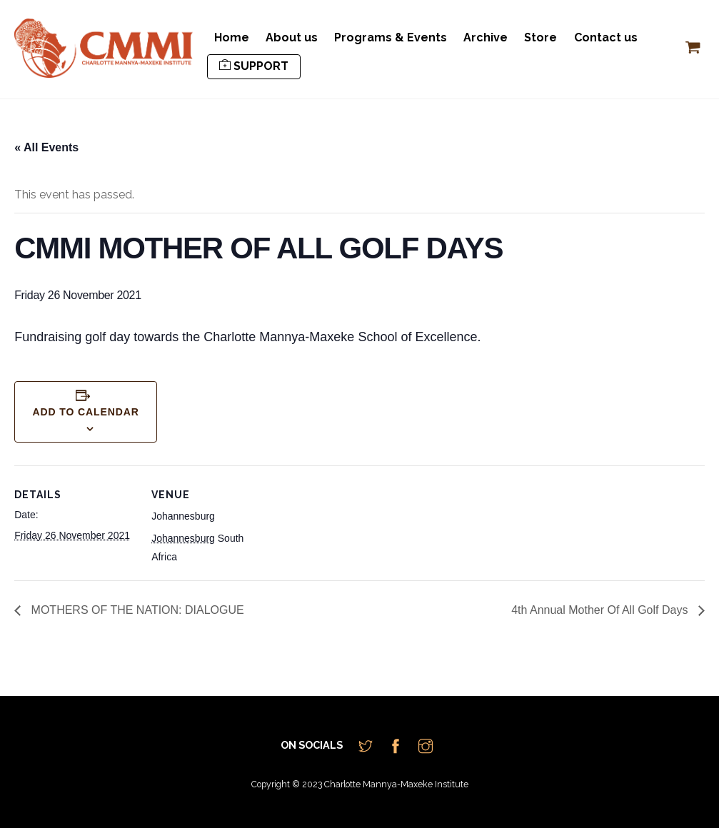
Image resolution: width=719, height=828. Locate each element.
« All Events (46, 147)
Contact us (606, 37)
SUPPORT (253, 66)
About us (292, 37)
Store (540, 37)
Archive (485, 37)
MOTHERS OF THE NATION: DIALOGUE (136, 610)
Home (231, 37)
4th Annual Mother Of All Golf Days (601, 610)
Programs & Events (390, 37)
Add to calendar (85, 412)
